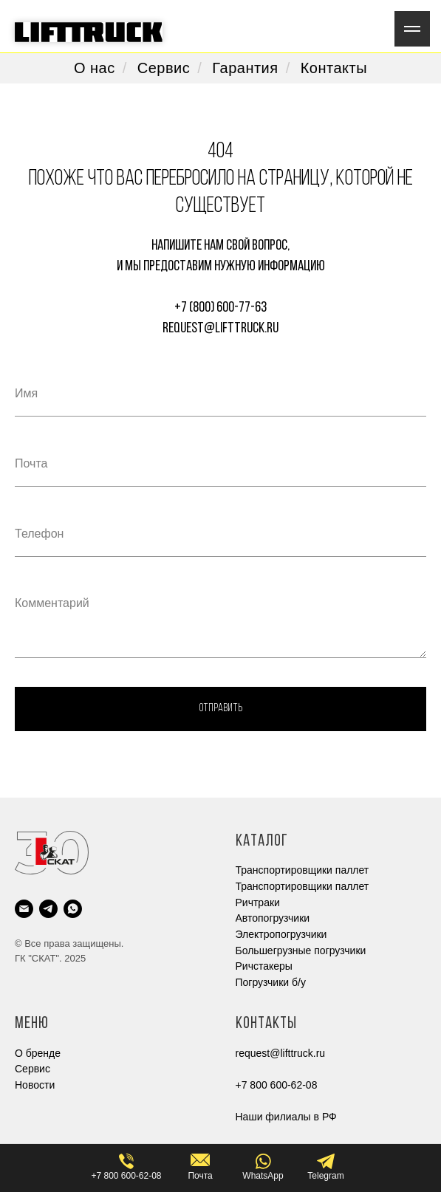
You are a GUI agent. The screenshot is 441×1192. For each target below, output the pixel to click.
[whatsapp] (73, 909)
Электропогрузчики (281, 934)
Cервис (32, 1069)
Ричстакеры (264, 966)
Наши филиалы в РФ (286, 1117)
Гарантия (245, 68)
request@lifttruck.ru (220, 328)
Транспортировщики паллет (302, 870)
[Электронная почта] (24, 909)
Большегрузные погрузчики (301, 950)
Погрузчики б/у (271, 982)
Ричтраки (258, 902)
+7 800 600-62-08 (277, 1085)
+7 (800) (195, 308)
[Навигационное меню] (412, 29)
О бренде (38, 1053)
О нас (94, 68)
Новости (35, 1085)
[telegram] (48, 909)
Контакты (334, 68)
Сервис (164, 68)
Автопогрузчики (273, 918)
